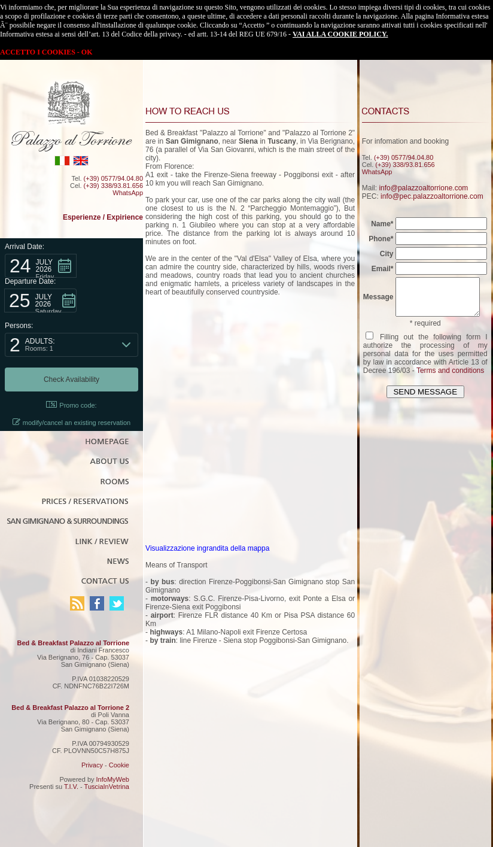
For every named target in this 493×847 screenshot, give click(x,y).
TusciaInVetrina (106, 786)
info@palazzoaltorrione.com (422, 188)
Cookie (119, 765)
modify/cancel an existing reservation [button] (71, 422)
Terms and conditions (449, 378)
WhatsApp (127, 192)
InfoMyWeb (112, 779)
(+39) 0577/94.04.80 (113, 178)
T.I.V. (71, 786)
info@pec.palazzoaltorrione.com (430, 196)
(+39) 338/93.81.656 (113, 185)
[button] (41, 266)
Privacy (92, 765)
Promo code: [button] (71, 405)
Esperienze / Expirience (103, 217)
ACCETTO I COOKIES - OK (46, 52)
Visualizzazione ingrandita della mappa (207, 548)
